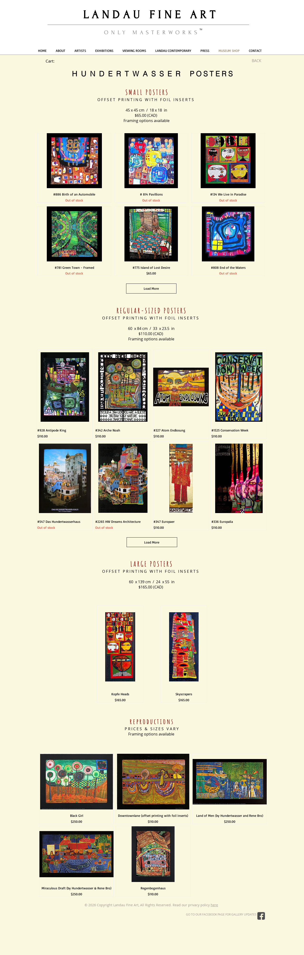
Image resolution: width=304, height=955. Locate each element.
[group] (152, 654)
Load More (151, 288)
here (214, 905)
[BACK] (256, 60)
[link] (53, 61)
